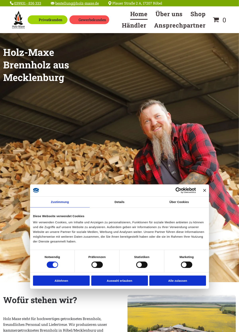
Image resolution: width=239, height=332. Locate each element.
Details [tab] (119, 201)
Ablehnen (61, 280)
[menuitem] (139, 14)
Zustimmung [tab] (60, 201)
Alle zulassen (177, 280)
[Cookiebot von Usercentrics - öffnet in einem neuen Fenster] (178, 190)
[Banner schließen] (204, 190)
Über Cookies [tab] (179, 201)
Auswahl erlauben (119, 280)
